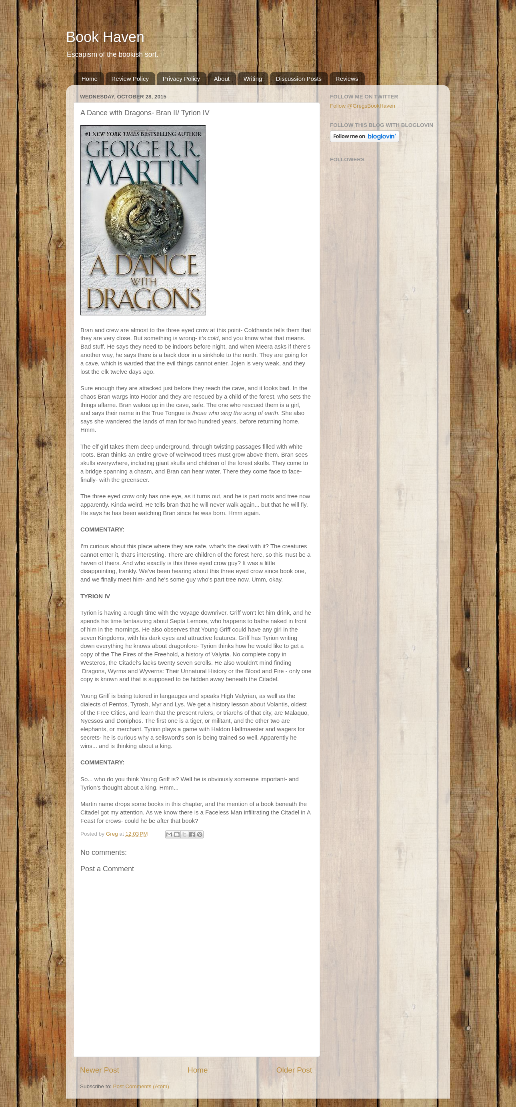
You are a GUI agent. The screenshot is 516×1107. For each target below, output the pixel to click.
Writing (253, 78)
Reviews (347, 78)
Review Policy (130, 78)
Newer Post (99, 1070)
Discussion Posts (299, 78)
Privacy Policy (181, 78)
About (222, 78)
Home (90, 78)
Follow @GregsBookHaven (362, 106)
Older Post (294, 1070)
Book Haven (105, 37)
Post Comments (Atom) (141, 1086)
